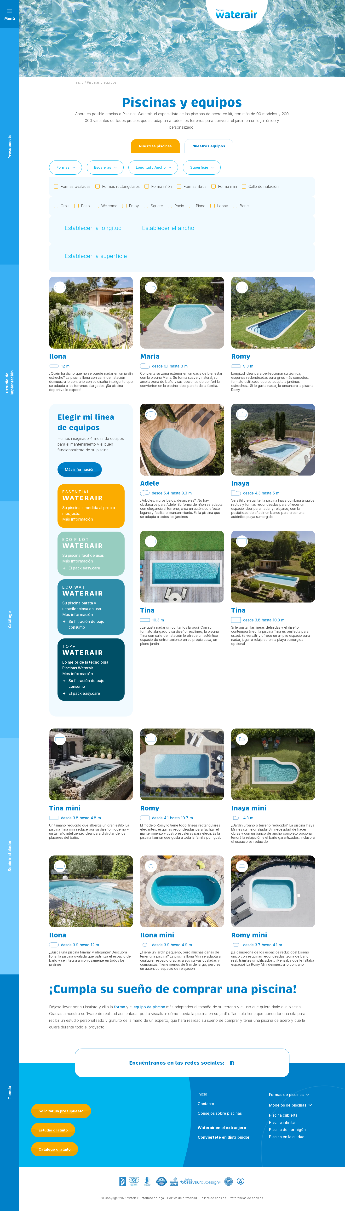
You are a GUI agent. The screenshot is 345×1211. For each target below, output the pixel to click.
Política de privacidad (182, 1202)
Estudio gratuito (53, 1130)
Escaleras (105, 167)
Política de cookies (213, 1202)
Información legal (153, 1202)
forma (119, 1006)
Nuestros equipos (208, 146)
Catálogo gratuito (55, 1149)
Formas (66, 167)
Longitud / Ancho (154, 167)
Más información (79, 474)
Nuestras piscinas (155, 146)
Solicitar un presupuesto (61, 1111)
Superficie (202, 167)
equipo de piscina (149, 1006)
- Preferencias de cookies (245, 1202)
